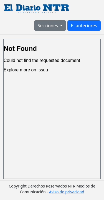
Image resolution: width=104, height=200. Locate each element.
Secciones (48, 25)
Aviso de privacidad (66, 191)
